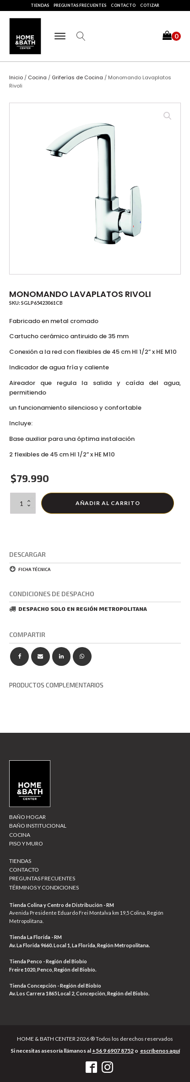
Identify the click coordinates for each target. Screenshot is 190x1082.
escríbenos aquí (160, 1050)
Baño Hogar (27, 816)
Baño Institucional (37, 825)
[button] (172, 36)
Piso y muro (26, 843)
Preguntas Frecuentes (80, 5)
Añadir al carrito (108, 503)
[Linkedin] (61, 656)
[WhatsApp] (82, 656)
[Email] (40, 656)
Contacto (123, 5)
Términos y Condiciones (44, 887)
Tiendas (40, 5)
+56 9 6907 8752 (113, 1050)
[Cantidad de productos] (23, 503)
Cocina (37, 77)
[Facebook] (19, 656)
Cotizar (149, 5)
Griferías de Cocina (77, 77)
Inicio (16, 77)
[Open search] (81, 36)
